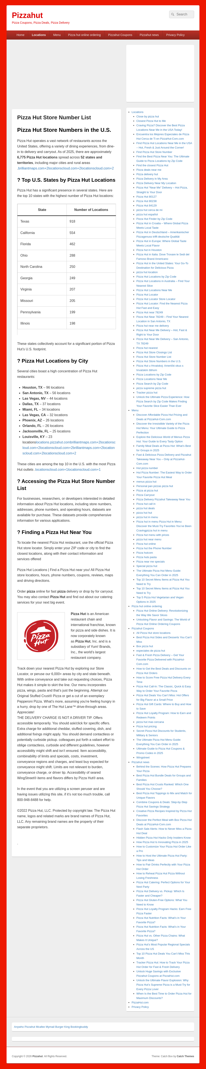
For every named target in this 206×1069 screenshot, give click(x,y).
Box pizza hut (144, 646)
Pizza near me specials (150, 561)
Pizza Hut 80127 (146, 196)
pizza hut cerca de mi (149, 210)
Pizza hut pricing (146, 726)
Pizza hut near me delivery (152, 325)
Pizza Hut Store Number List (153, 356)
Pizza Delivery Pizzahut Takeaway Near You (163, 499)
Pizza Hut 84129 (146, 205)
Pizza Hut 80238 (146, 201)
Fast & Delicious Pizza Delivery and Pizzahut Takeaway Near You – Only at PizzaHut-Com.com (163, 459)
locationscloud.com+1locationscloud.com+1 (68, 469)
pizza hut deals (145, 508)
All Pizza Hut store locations (153, 632)
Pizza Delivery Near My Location (156, 183)
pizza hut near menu (148, 539)
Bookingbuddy (79, 1026)
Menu (57, 35)
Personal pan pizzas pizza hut (154, 486)
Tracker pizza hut (146, 392)
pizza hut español (147, 214)
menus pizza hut (146, 481)
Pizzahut (27, 15)
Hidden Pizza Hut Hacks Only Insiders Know (163, 837)
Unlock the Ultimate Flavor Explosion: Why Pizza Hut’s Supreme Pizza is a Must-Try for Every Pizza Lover (163, 985)
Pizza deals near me (148, 169)
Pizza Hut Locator (147, 294)
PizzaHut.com (140, 1002)
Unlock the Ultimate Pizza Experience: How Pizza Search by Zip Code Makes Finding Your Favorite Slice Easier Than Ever (162, 401)
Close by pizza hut (147, 116)
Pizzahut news (149, 35)
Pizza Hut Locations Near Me (154, 290)
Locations (39, 35)
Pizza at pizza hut (147, 490)
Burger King (62, 1026)
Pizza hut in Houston (149, 250)
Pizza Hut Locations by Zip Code (156, 276)
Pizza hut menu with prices (152, 535)
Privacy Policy (175, 35)
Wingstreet (143, 757)
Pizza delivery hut (147, 174)
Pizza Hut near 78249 (149, 312)
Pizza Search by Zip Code (152, 383)
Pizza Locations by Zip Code (153, 374)
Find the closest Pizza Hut (152, 165)
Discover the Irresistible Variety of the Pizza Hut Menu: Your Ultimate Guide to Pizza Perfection (162, 428)
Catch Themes (185, 1056)
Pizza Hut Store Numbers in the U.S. (158, 361)
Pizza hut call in (146, 503)
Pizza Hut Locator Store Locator (155, 299)
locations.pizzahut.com (53, 442)
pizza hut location (147, 272)
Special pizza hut (146, 566)
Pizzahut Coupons (120, 35)
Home (20, 35)
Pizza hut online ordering (84, 35)
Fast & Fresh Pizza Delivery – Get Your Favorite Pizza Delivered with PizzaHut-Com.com (160, 660)
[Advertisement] (47, 76)
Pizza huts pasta (146, 557)
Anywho (19, 1026)
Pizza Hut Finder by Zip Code (154, 218)
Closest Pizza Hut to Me (151, 120)
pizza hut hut (144, 512)
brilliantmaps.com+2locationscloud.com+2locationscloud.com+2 (66, 168)
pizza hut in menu (147, 517)
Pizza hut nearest (147, 347)
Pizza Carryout (145, 495)
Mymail (50, 1026)
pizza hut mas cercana (150, 722)
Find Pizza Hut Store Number (154, 152)
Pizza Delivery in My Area (152, 178)
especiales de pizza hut (150, 650)
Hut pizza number (147, 468)
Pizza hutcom (144, 552)
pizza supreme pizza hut (151, 388)
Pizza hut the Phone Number (154, 548)
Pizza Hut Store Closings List (154, 352)
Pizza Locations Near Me (151, 379)
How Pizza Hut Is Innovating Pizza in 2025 (162, 842)
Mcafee (40, 1026)
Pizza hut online (146, 543)
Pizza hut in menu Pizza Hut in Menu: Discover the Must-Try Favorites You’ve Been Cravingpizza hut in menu (164, 526)
